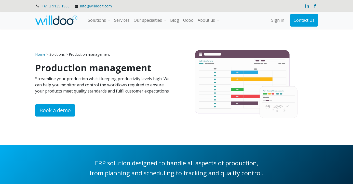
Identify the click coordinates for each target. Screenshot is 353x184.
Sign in (277, 20)
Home (40, 54)
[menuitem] (122, 20)
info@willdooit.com (96, 6)
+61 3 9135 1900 (56, 6)
